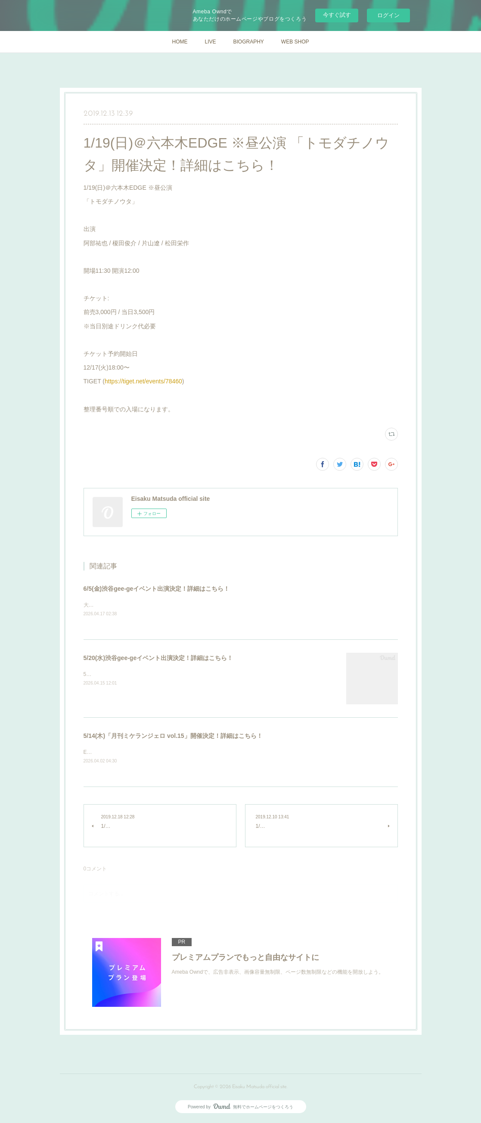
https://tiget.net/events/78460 (143, 381)
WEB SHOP (295, 42)
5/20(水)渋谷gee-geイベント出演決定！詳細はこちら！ (158, 658)
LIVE (210, 42)
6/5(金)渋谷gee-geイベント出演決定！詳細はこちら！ (157, 588)
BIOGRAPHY (248, 42)
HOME (179, 42)
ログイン (388, 15)
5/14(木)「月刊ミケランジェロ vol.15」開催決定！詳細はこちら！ (173, 736)
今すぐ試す (337, 15)
